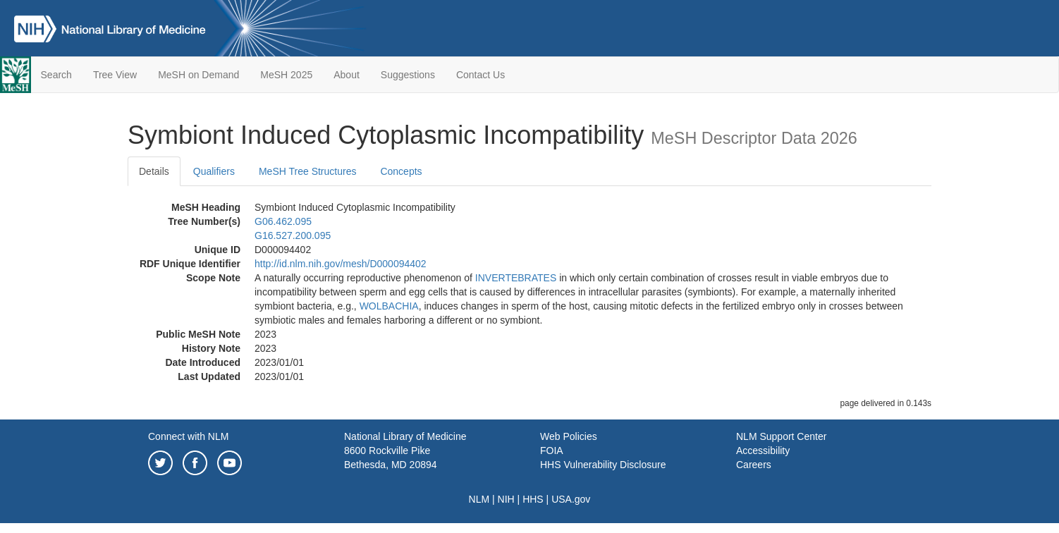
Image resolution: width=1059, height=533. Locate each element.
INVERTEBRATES (515, 277)
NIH (506, 499)
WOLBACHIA (389, 306)
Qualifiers (214, 171)
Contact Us (480, 74)
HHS (533, 499)
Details (154, 171)
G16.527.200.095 (293, 235)
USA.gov (570, 499)
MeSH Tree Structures (308, 171)
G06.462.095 (283, 221)
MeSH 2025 (286, 74)
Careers (753, 464)
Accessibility (763, 450)
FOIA (551, 450)
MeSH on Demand (198, 74)
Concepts (401, 171)
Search (56, 74)
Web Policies (568, 436)
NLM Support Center (781, 436)
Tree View (115, 74)
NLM (479, 499)
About (346, 74)
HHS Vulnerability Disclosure (603, 464)
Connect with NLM (188, 436)
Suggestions (408, 74)
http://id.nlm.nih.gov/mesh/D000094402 (341, 263)
